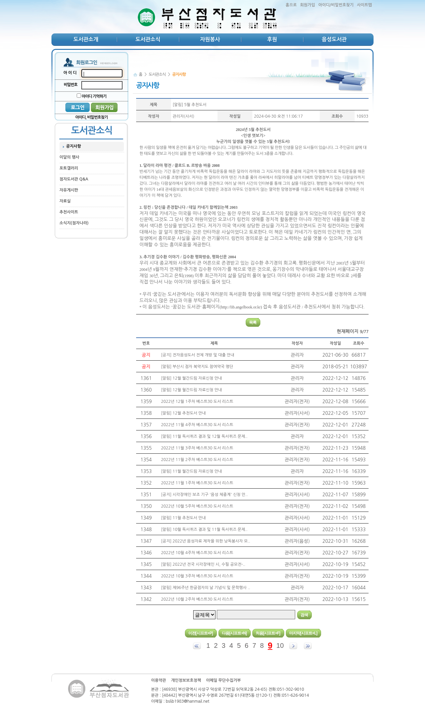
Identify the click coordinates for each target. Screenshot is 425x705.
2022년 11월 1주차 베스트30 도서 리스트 (197, 483)
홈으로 (291, 5)
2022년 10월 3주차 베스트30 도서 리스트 (197, 576)
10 (280, 645)
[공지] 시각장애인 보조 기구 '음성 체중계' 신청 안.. (204, 495)
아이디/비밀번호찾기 (336, 5)
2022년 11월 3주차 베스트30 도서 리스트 (197, 448)
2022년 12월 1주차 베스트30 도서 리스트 (197, 402)
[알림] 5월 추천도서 (190, 105)
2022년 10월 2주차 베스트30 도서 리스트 (197, 599)
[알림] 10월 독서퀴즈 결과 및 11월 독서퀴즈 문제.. (204, 529)
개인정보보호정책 (186, 680)
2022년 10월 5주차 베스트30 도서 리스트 (197, 506)
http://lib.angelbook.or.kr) (241, 307)
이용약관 (158, 680)
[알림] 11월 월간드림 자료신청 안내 (191, 471)
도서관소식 (147, 39)
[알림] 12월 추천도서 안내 (183, 413)
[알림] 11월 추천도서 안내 (183, 518)
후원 (272, 39)
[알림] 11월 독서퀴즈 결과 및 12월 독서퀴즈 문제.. (204, 436)
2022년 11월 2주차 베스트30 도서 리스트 (197, 460)
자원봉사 (210, 39)
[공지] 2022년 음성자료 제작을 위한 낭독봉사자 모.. (205, 541)
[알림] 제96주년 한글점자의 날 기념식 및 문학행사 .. (205, 588)
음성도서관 (334, 39)
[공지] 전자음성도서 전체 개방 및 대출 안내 (197, 355)
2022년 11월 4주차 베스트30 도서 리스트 (197, 425)
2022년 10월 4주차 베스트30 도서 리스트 (197, 553)
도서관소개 (85, 39)
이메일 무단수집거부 (223, 680)
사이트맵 (364, 5)
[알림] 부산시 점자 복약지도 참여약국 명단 (197, 367)
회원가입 (307, 5)
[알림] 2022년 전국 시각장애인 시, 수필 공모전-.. (203, 564)
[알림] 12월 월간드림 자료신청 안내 (191, 378)
